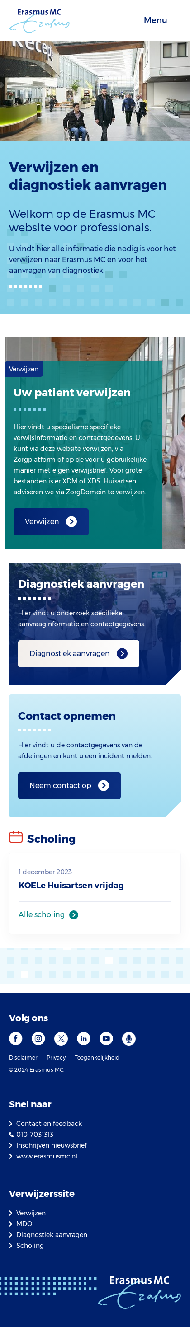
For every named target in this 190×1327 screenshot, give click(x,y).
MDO (24, 1224)
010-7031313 (34, 1134)
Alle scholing (42, 914)
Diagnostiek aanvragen (69, 653)
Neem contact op (60, 785)
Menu (155, 20)
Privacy (56, 1057)
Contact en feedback (49, 1124)
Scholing (30, 1246)
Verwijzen (42, 521)
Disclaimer (23, 1057)
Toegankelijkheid (97, 1057)
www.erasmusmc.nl (46, 1156)
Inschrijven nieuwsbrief (51, 1145)
